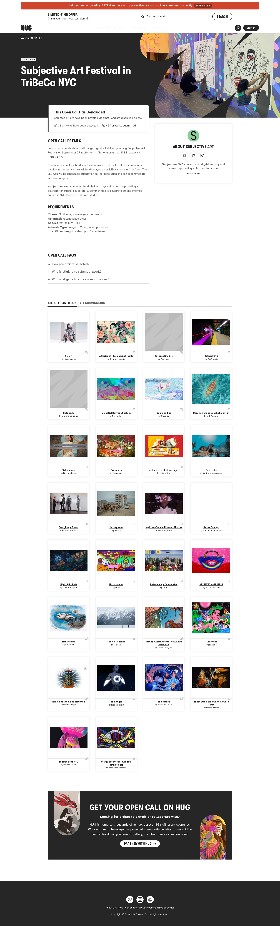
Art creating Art (164, 356)
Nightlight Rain (68, 584)
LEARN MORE (203, 5)
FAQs (120, 908)
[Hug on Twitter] (129, 899)
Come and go (163, 413)
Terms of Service (165, 908)
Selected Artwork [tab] (62, 303)
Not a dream (116, 584)
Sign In (251, 27)
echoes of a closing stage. (163, 470)
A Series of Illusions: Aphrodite (116, 356)
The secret (164, 701)
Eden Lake (211, 470)
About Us (111, 908)
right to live (68, 641)
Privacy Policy (147, 908)
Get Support (131, 908)
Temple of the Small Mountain (69, 701)
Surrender (211, 641)
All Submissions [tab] (92, 303)
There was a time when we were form (211, 703)
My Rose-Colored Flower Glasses (164, 527)
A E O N (68, 356)
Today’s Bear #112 (69, 761)
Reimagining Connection (164, 584)
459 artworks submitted (121, 125)
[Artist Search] (238, 28)
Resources (160, 27)
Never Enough (211, 527)
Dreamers (116, 470)
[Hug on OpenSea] (150, 899)
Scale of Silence (116, 641)
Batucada (68, 413)
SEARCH (222, 16)
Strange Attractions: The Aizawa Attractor (164, 643)
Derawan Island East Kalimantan (211, 413)
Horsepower (116, 527)
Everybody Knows (69, 527)
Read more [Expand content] (193, 173)
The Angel (116, 701)
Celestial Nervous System (116, 413)
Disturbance (69, 470)
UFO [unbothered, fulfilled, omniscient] (116, 763)
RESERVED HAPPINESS (211, 584)
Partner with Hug (140, 843)
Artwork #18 (211, 356)
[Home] (26, 28)
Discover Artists (111, 27)
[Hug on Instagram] (140, 899)
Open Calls (138, 27)
